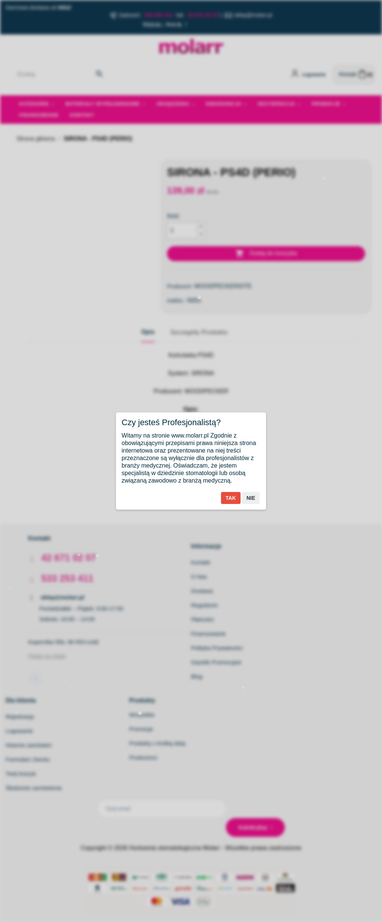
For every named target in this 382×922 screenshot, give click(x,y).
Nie (251, 498)
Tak (231, 498)
